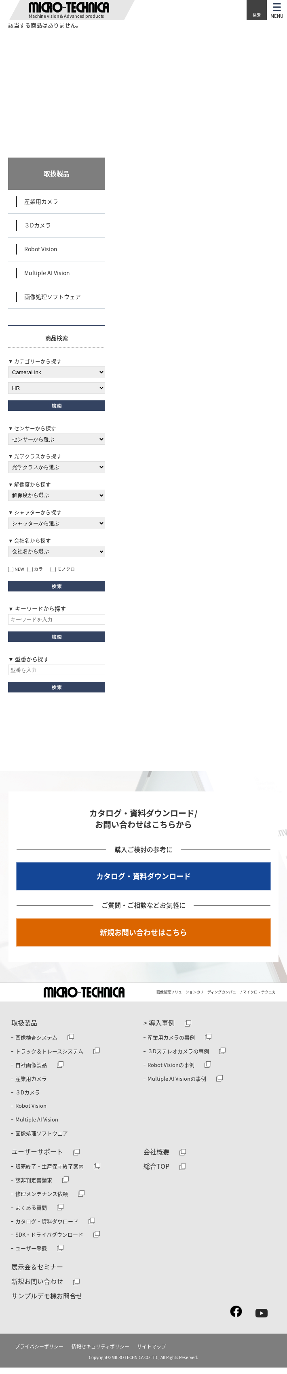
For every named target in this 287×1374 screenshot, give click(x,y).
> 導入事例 (159, 1029)
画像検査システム (36, 1044)
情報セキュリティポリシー (100, 1353)
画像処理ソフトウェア (52, 296)
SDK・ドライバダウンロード (49, 1241)
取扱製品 (57, 173)
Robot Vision (40, 249)
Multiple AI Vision (47, 273)
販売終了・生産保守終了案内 (49, 1172)
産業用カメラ (41, 201)
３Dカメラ (37, 225)
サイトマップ (151, 1353)
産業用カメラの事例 (171, 1044)
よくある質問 (31, 1214)
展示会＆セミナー (37, 1273)
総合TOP (156, 1172)
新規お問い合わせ (37, 1287)
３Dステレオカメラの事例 (178, 1057)
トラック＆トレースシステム (49, 1057)
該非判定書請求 (33, 1186)
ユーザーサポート (37, 1158)
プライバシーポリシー (39, 1353)
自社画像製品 (31, 1071)
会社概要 (156, 1158)
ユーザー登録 (31, 1254)
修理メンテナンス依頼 (41, 1200)
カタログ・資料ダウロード (46, 1227)
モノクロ (63, 570)
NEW (16, 570)
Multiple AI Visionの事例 (177, 1085)
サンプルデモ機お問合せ (46, 1302)
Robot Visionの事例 (171, 1071)
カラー (37, 570)
